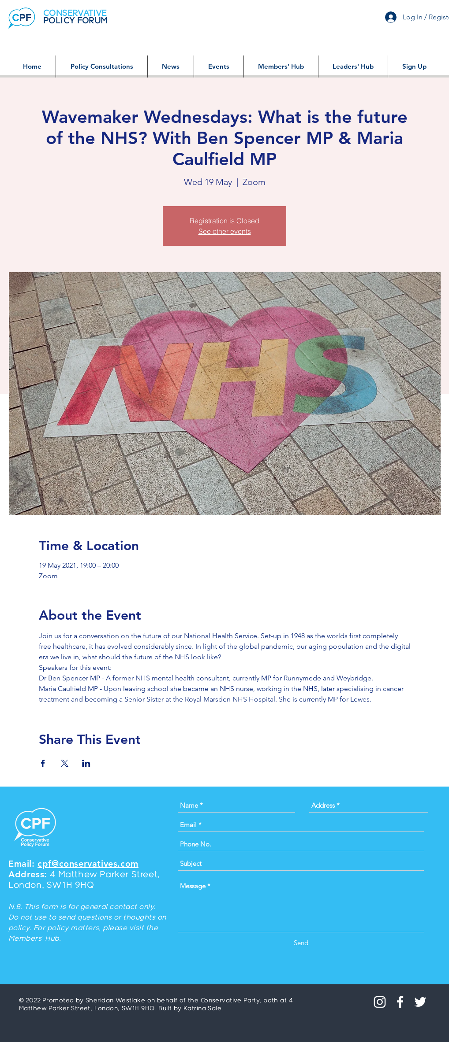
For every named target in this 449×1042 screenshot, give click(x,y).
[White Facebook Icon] (400, 1002)
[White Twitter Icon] (420, 1002)
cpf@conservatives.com (87, 863)
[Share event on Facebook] (43, 763)
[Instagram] (380, 1002)
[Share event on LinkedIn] (86, 763)
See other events (224, 231)
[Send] (301, 942)
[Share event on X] (64, 763)
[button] (101, 66)
